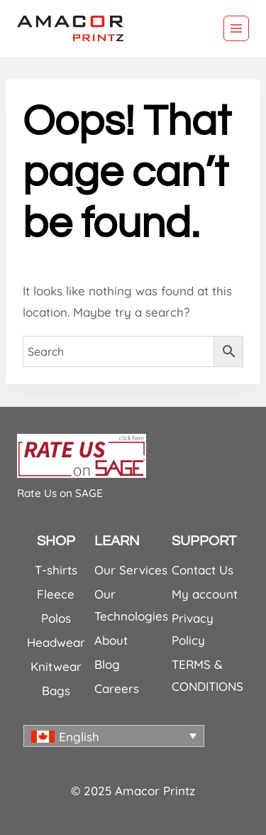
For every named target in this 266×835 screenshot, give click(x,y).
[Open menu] (236, 28)
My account (205, 593)
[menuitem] (113, 736)
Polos (56, 618)
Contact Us (202, 569)
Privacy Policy (193, 629)
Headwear (56, 642)
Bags (56, 690)
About (111, 640)
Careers (116, 688)
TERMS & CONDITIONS (207, 675)
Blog (107, 664)
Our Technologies (131, 604)
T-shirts (56, 569)
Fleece (55, 593)
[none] (113, 736)
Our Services (130, 569)
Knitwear (56, 666)
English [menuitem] (79, 736)
